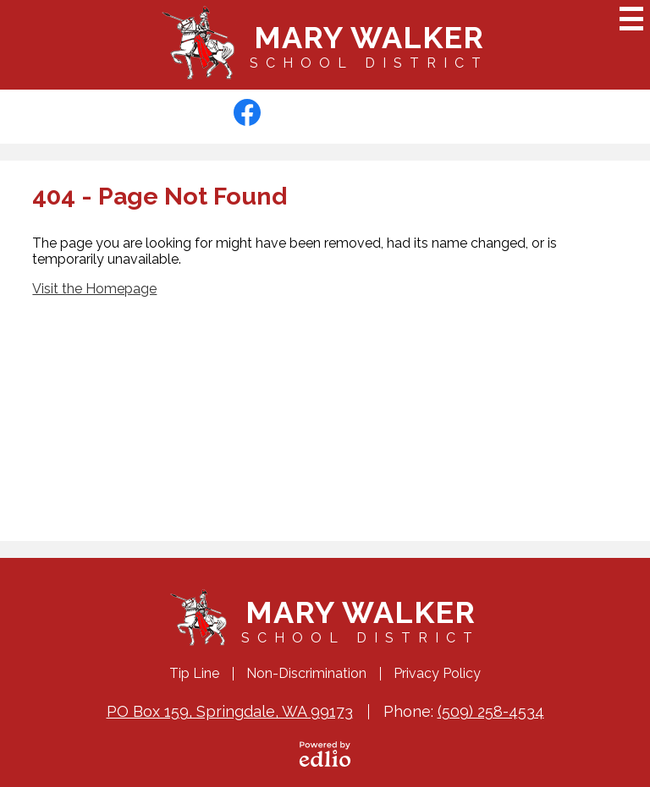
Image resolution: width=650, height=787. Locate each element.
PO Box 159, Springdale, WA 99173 (230, 711)
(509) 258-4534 (491, 711)
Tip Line (194, 673)
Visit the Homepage (94, 289)
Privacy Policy (437, 673)
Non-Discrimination (306, 673)
